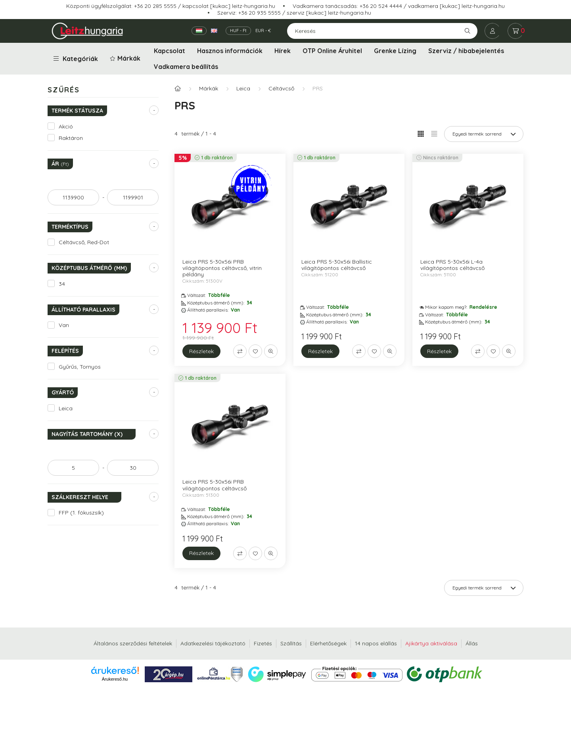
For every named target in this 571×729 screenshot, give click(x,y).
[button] (126, 59)
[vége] (133, 197)
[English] (214, 31)
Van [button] (64, 325)
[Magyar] (199, 31)
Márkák (208, 88)
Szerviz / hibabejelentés (466, 51)
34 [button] (62, 283)
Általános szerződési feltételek (133, 643)
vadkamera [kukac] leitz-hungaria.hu (456, 6)
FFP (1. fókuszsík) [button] (81, 512)
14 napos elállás (376, 643)
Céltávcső (281, 88)
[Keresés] (382, 31)
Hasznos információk (230, 51)
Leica (243, 88)
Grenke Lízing (395, 51)
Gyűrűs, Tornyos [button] (80, 366)
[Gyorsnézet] (271, 351)
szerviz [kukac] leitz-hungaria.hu (329, 12)
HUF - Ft (238, 30)
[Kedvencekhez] (255, 351)
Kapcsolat (169, 51)
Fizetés (263, 643)
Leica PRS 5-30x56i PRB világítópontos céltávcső (214, 484)
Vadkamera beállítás (186, 67)
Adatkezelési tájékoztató (212, 643)
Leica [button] (66, 408)
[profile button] (492, 31)
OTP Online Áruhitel (332, 51)
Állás (472, 643)
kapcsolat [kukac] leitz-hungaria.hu (228, 6)
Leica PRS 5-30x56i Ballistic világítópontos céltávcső (336, 264)
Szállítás (291, 643)
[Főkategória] (177, 88)
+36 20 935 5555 (259, 12)
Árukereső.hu (115, 679)
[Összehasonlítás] (240, 351)
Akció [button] (66, 126)
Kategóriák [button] (76, 59)
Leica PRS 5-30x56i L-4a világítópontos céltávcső (452, 264)
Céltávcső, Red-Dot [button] (84, 242)
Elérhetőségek (328, 643)
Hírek (282, 51)
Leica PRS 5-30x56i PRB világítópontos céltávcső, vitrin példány (222, 267)
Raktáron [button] (71, 138)
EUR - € (263, 30)
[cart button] (515, 31)
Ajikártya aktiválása (431, 643)
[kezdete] (73, 197)
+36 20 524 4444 (381, 6)
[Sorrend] (483, 134)
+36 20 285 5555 (155, 6)
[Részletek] (201, 351)
